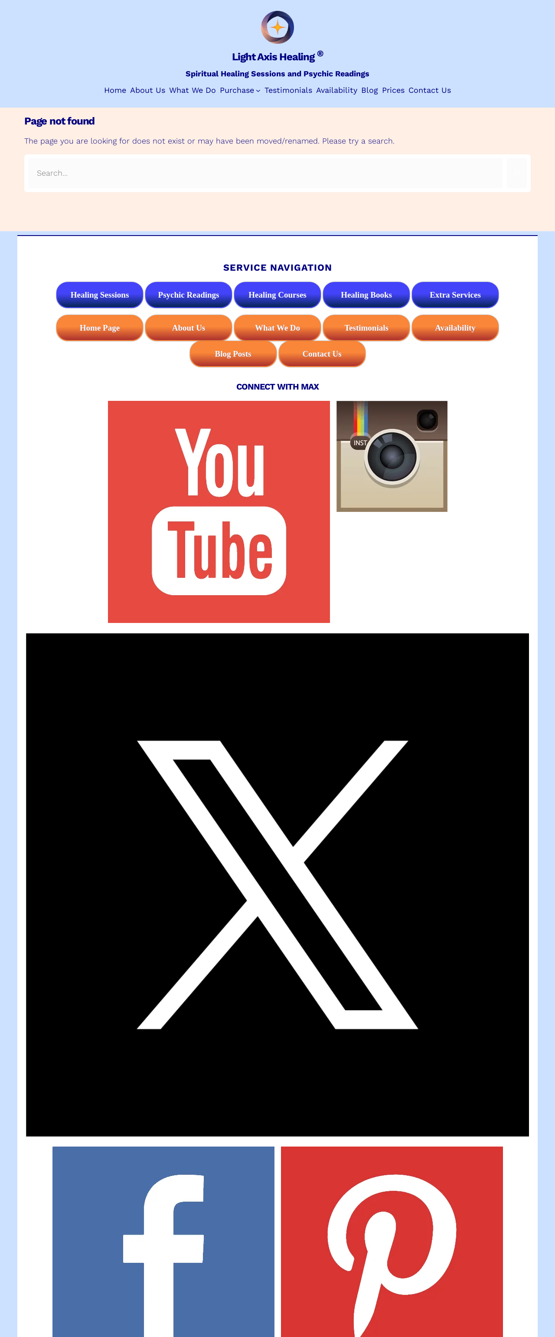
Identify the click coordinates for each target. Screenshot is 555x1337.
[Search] (517, 173)
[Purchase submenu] (258, 90)
